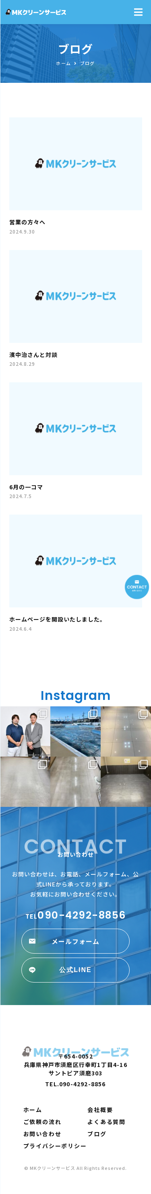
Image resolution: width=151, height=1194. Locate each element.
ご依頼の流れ (42, 1122)
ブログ (96, 1134)
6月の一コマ (26, 487)
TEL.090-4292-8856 (75, 1084)
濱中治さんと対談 (33, 355)
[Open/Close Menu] (138, 12)
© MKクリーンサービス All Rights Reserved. (75, 1168)
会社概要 (100, 1110)
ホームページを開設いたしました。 (57, 619)
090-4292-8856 (75, 915)
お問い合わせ (42, 1134)
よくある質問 (106, 1122)
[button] (75, 941)
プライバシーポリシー (55, 1146)
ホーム (32, 1110)
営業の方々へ (27, 222)
